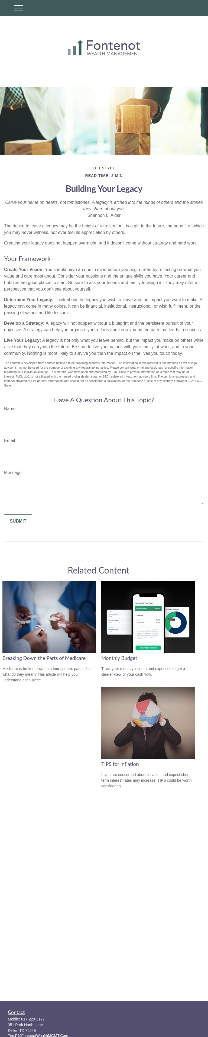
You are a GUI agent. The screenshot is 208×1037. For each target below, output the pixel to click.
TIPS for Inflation (120, 764)
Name (10, 408)
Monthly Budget (119, 658)
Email (9, 440)
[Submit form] (18, 521)
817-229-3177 (33, 1019)
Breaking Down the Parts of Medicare (44, 658)
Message (13, 472)
